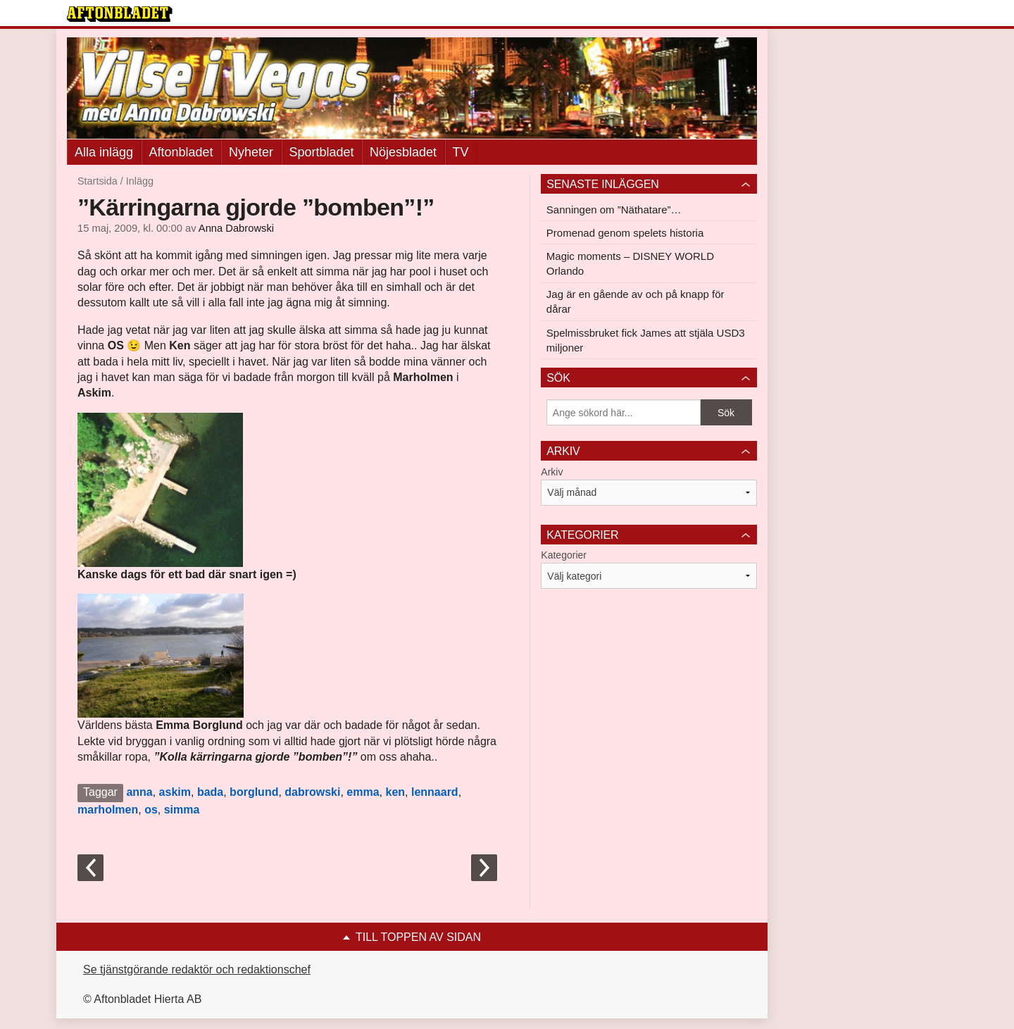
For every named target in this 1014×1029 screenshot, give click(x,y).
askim (175, 792)
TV (461, 152)
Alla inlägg (104, 152)
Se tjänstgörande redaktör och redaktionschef (197, 969)
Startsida (97, 181)
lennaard (434, 792)
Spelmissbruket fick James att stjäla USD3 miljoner (645, 340)
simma (182, 810)
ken (395, 792)
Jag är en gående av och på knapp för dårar (635, 301)
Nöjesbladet (403, 152)
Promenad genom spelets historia (624, 233)
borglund (254, 792)
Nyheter (251, 152)
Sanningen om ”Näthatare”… (614, 210)
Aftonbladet (181, 152)
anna (139, 792)
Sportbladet (321, 152)
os (151, 810)
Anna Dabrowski (236, 228)
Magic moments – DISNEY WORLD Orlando (630, 263)
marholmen (107, 810)
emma (362, 792)
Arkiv (552, 472)
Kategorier (564, 555)
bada (210, 792)
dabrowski (312, 792)
